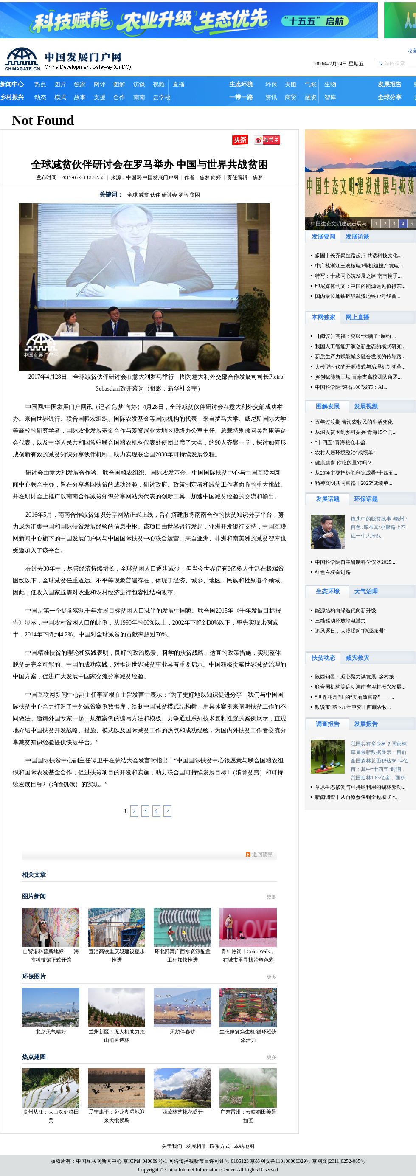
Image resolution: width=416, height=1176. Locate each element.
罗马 (183, 195)
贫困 (195, 195)
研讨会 (169, 195)
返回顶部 (262, 855)
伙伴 (155, 195)
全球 (132, 195)
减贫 (144, 195)
